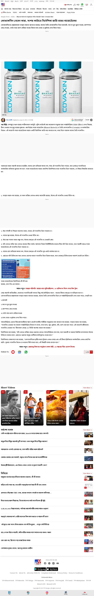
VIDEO (15, 12)
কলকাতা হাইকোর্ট (39, 12)
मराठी (21, 1)
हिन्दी (2, 1)
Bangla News (5, 17)
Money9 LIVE (51, 584)
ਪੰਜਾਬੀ (31, 1)
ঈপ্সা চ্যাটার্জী (9, 120)
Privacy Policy (62, 573)
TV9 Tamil (68, 580)
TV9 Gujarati (49, 580)
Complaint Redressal (48, 573)
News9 (7, 1)
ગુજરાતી (26, 1)
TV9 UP (88, 580)
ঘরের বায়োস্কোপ (61, 12)
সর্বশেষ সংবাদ (7, 430)
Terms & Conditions (76, 573)
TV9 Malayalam (79, 580)
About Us (22, 573)
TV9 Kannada (39, 580)
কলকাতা (32, 9)
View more (87, 388)
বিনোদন (45, 9)
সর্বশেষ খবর (7, 9)
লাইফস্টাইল (63, 9)
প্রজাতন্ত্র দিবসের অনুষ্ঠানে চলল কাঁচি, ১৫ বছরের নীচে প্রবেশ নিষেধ (51, 346)
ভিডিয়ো (4, 473)
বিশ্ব (57, 9)
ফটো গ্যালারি (22, 12)
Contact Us (13, 573)
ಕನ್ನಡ (12, 1)
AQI (78, 4)
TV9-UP (52, 1)
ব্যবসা (49, 9)
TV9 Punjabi (59, 580)
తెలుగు (16, 1)
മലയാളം (41, 1)
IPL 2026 (26, 9)
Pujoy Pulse (71, 12)
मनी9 (47, 1)
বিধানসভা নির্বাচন (17, 9)
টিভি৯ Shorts (7, 12)
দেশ (54, 9)
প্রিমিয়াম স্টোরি (78, 9)
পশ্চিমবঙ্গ (38, 9)
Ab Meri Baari (49, 12)
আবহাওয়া (30, 12)
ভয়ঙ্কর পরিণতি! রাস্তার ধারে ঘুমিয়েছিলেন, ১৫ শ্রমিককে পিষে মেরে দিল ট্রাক (51, 288)
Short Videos (8, 387)
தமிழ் (36, 1)
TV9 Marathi (19, 580)
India (13, 17)
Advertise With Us (33, 573)
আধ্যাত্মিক (70, 9)
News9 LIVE (41, 584)
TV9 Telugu (29, 580)
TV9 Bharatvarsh (8, 580)
